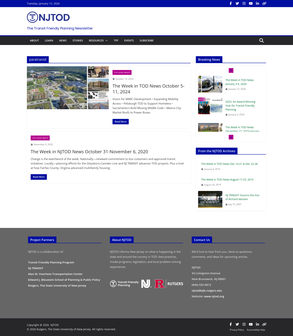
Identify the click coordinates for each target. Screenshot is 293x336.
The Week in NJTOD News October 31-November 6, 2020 (89, 151)
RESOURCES (96, 40)
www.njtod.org (214, 296)
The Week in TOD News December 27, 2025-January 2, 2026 (242, 131)
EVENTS (129, 40)
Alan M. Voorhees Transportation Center (55, 274)
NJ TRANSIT (35, 268)
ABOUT (34, 40)
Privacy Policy (237, 329)
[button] (106, 40)
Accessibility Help (256, 329)
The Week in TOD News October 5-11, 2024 (148, 89)
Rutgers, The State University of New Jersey (57, 285)
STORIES (78, 40)
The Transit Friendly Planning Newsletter (60, 28)
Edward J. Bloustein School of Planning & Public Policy (64, 279)
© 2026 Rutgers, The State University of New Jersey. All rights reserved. (71, 329)
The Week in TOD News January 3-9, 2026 (239, 82)
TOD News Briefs (122, 72)
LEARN (49, 40)
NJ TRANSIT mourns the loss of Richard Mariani (242, 197)
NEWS (63, 40)
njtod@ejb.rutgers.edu (207, 290)
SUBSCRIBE (147, 40)
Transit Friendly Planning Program (51, 262)
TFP (116, 40)
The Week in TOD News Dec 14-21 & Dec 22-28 (229, 164)
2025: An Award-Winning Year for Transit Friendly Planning (240, 105)
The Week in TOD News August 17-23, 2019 (227, 179)
